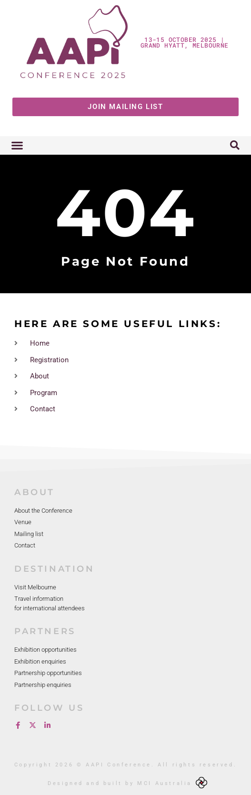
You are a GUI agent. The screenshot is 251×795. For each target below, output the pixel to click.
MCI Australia (164, 783)
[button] (17, 145)
